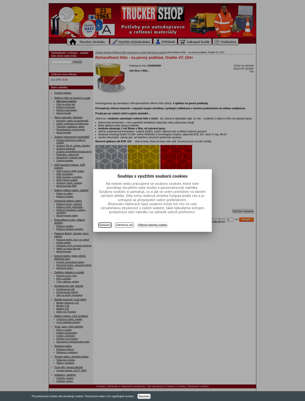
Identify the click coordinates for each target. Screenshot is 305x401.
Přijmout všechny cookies (152, 225)
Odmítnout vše (124, 225)
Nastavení (105, 225)
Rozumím (144, 396)
